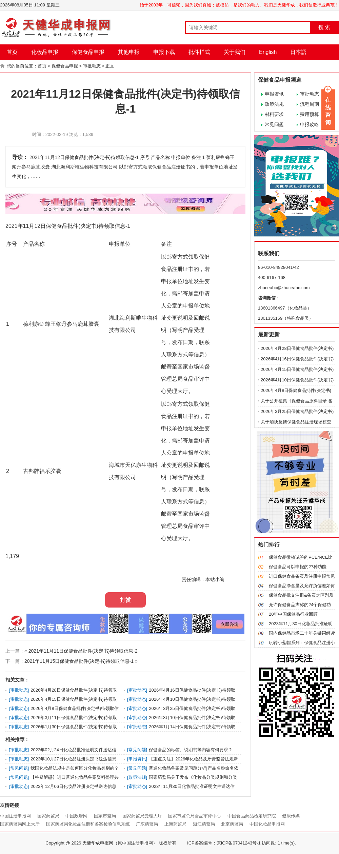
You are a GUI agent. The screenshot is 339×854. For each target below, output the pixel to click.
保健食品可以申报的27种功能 (297, 566)
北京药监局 (232, 824)
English (268, 52)
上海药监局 (175, 824)
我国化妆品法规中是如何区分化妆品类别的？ (75, 768)
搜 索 (324, 27)
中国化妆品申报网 (267, 824)
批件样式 (199, 52)
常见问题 (274, 124)
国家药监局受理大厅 (142, 815)
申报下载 (164, 52)
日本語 (298, 52)
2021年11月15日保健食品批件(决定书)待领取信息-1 (79, 661)
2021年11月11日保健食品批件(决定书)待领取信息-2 (83, 651)
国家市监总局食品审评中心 (194, 815)
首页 (12, 52)
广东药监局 (147, 824)
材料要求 (274, 114)
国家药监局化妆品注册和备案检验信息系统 (88, 824)
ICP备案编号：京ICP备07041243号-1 (224, 843)
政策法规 (274, 104)
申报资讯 (274, 94)
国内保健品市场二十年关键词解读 (302, 633)
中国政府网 (76, 815)
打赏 (125, 600)
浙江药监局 (204, 824)
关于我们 (234, 52)
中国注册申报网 (15, 815)
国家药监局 (48, 815)
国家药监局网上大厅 (20, 824)
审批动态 (92, 65)
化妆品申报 (44, 52)
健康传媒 (291, 815)
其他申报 (129, 52)
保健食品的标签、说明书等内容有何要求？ (191, 749)
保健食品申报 (88, 52)
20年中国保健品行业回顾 (293, 614)
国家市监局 (105, 815)
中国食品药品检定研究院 (251, 815)
